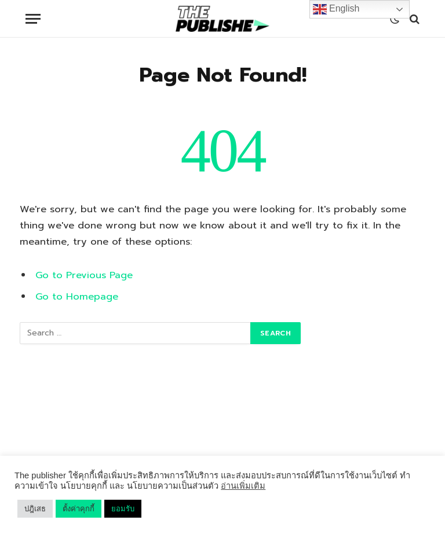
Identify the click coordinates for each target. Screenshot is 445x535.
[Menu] (33, 19)
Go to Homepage (76, 296)
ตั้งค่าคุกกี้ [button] (78, 508)
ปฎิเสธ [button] (35, 508)
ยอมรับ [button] (122, 508)
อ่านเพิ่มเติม (243, 485)
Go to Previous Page (84, 275)
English (336, 9)
